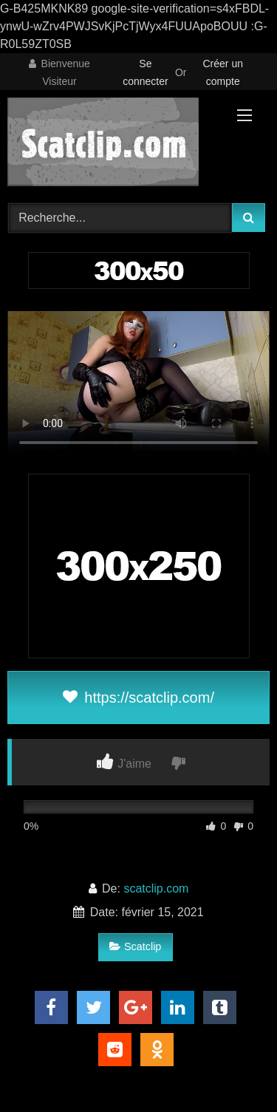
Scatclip (135, 946)
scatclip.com (155, 888)
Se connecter (145, 72)
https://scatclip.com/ (138, 697)
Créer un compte (223, 72)
